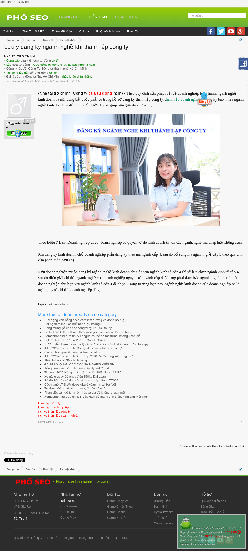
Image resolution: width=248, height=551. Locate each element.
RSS (125, 538)
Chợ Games (68, 506)
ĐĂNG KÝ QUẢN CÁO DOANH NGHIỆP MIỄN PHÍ (79, 364)
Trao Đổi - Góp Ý (213, 512)
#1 (242, 422)
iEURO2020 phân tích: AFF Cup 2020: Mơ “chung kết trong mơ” (88, 356)
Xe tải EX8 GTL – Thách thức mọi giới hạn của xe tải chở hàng (88, 332)
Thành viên (126, 17)
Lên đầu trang (107, 538)
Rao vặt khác (31, 81)
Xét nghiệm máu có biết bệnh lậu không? (72, 324)
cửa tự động (21, 64)
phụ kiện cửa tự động (36, 60)
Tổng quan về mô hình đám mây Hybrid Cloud (76, 368)
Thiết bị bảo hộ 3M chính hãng (65, 360)
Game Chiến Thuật (120, 506)
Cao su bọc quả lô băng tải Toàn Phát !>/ (72, 352)
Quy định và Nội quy (28, 538)
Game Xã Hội (116, 517)
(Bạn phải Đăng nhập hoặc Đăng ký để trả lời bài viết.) (212, 446)
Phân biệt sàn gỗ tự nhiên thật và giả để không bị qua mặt (84, 392)
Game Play (68, 517)
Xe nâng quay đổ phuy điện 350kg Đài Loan (75, 376)
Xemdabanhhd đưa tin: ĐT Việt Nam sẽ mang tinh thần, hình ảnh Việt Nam (96, 396)
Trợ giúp (68, 538)
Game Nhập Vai (118, 501)
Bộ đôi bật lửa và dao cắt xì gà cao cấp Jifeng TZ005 (81, 380)
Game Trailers (164, 523)
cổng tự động (38, 72)
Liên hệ (52, 538)
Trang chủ (70, 17)
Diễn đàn (98, 17)
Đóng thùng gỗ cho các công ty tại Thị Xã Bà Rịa (78, 328)
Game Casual (116, 512)
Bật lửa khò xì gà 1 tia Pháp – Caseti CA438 (75, 340)
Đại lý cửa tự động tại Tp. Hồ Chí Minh (33, 76)
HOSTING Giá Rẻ (26, 501)
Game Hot (67, 512)
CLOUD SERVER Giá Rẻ (31, 513)
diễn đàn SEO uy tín (14, 2)
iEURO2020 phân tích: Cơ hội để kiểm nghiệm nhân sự (83, 348)
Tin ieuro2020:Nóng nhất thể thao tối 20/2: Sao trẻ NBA (83, 372)
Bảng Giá (207, 506)
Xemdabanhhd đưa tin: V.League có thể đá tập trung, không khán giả (92, 336)
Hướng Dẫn (162, 501)
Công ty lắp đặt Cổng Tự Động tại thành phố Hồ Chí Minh (46, 68)
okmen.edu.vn (59, 304)
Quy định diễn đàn (213, 501)
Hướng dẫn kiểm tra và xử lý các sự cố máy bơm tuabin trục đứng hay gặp (96, 344)
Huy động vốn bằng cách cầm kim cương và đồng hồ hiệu (85, 320)
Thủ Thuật (161, 517)
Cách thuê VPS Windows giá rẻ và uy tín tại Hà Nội (80, 384)
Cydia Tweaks (163, 512)
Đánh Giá (160, 506)
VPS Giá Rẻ (22, 506)
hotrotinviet (61, 81)
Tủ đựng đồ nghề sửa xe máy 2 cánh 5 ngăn (75, 388)
